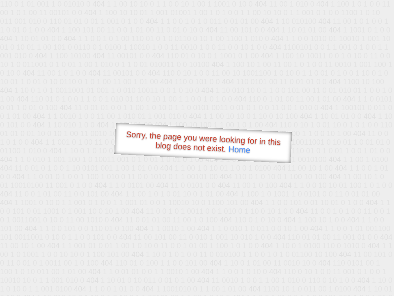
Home (239, 149)
